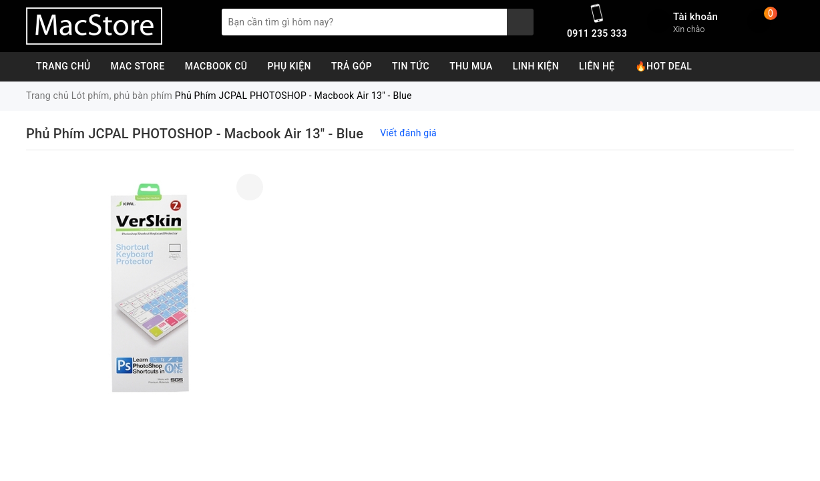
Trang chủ (63, 66)
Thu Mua (471, 66)
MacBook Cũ (216, 66)
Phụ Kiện (289, 66)
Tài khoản (695, 17)
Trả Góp (351, 66)
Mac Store (138, 66)
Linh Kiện (536, 66)
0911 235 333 (597, 33)
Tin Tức (410, 66)
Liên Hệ (597, 66)
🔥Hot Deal (663, 66)
